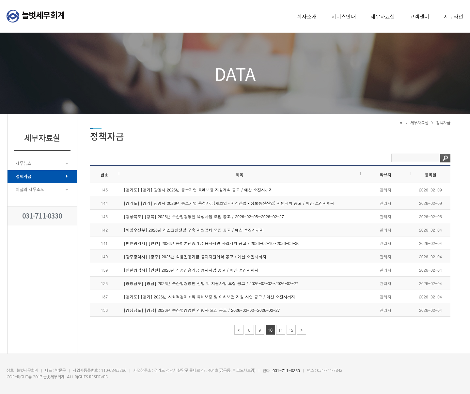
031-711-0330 (42, 215)
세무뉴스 (23, 163)
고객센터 (419, 16)
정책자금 (23, 176)
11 (280, 330)
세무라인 (453, 16)
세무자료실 (382, 16)
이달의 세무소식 (30, 190)
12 (291, 330)
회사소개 (307, 16)
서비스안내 (343, 16)
